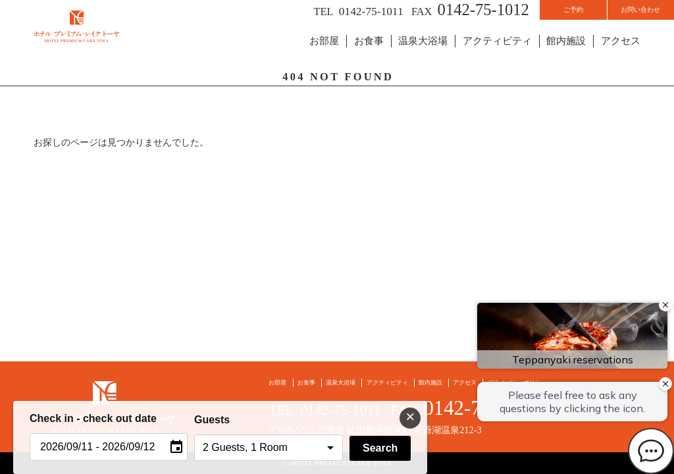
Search (380, 448)
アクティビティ (505, 54)
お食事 (383, 54)
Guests (212, 419)
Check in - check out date (93, 418)
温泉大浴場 (434, 54)
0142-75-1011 (302, 13)
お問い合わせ (626, 14)
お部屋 (340, 54)
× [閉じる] (410, 416)
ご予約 (532, 14)
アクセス (622, 54)
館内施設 (570, 54)
